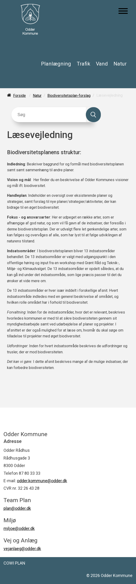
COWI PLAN (14, 563)
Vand (102, 64)
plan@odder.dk (17, 508)
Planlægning (56, 64)
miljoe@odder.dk (19, 528)
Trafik (83, 64)
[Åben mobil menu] (123, 11)
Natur (120, 64)
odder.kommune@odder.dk (42, 480)
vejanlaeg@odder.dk (22, 548)
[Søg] (48, 114)
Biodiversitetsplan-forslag (69, 95)
